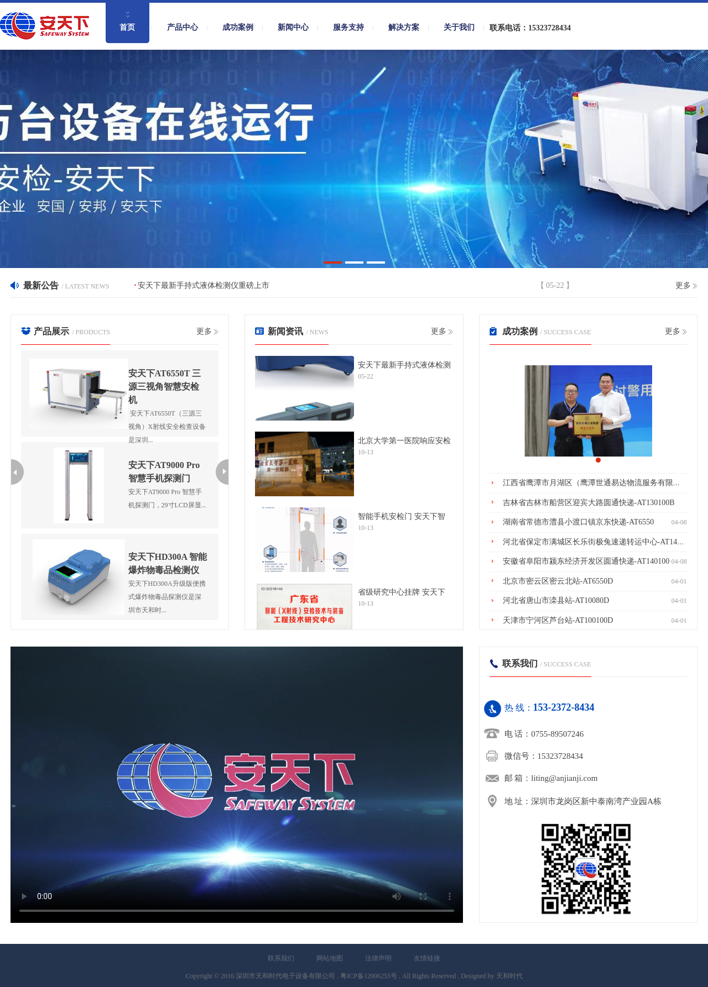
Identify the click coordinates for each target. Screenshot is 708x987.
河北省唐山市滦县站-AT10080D (556, 600)
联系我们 (281, 958)
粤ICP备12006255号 (368, 976)
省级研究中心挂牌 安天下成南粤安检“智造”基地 (401, 592)
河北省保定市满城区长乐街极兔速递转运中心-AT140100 (598, 542)
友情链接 (427, 958)
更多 (683, 285)
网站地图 (329, 958)
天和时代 (509, 976)
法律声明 (378, 958)
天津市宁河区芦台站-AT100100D (558, 620)
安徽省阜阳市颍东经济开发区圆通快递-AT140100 (586, 561)
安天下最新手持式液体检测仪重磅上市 (203, 285)
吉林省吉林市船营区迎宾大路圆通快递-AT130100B (589, 502)
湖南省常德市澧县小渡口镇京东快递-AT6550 (578, 522)
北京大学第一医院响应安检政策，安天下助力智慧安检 (404, 441)
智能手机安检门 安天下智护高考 (401, 516)
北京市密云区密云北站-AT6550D (558, 581)
